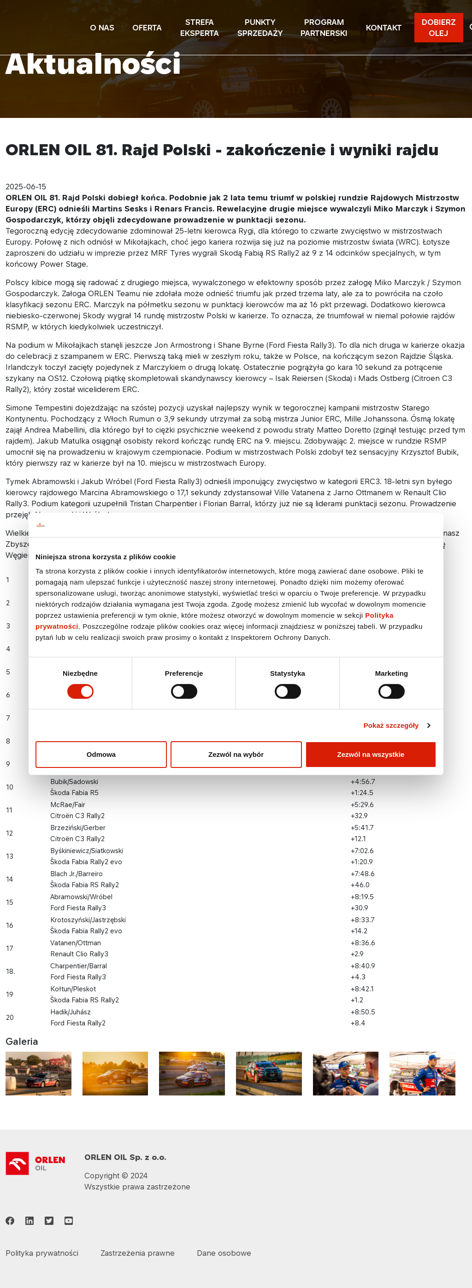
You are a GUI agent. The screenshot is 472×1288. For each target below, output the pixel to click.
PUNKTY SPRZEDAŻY (260, 28)
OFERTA (147, 27)
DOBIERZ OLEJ (439, 28)
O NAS (102, 27)
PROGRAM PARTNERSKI (324, 28)
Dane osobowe (224, 1253)
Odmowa (101, 754)
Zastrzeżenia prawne (137, 1253)
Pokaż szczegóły (391, 725)
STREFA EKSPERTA (199, 28)
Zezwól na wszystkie (371, 754)
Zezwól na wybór (236, 754)
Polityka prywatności (42, 1253)
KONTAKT (384, 27)
